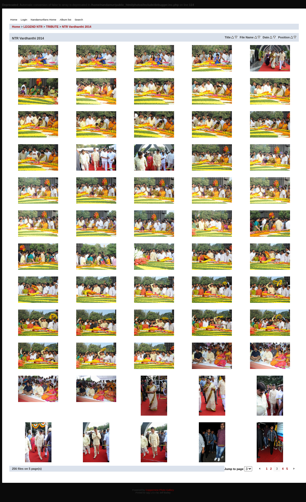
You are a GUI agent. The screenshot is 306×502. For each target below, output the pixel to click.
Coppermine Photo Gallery (160, 490)
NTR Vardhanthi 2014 (76, 26)
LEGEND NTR (33, 26)
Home (16, 26)
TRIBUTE (52, 26)
